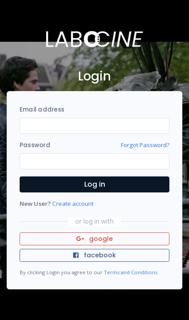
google (94, 238)
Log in (94, 184)
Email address (42, 109)
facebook (94, 255)
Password (35, 145)
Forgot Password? (145, 145)
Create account (73, 204)
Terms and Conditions (130, 272)
